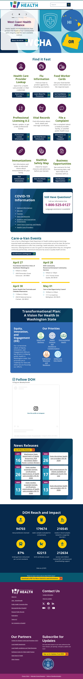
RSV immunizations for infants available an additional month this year (58, 472)
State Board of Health (17, 655)
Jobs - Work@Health (17, 600)
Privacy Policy (25, 676)
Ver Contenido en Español (18, 623)
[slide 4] (22, 18)
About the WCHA (17, 40)
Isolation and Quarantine (26, 219)
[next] (26, 14)
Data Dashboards (23, 217)
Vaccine (20, 211)
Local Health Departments (18, 644)
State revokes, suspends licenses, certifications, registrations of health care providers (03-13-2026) (30, 488)
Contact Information (48, 595)
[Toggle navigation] (41, 9)
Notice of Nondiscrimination (54, 676)
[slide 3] (19, 18)
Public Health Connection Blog (20, 604)
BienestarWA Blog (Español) (19, 608)
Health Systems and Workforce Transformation (53, 344)
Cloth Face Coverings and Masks (29, 224)
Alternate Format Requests (38, 676)
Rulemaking (15, 615)
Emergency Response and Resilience (46, 362)
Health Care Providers (25, 227)
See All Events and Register (21, 254)
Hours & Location (47, 598)
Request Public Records (18, 612)
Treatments (21, 222)
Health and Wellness (41, 341)
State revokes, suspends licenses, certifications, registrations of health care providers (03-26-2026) (30, 472)
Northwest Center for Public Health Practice (23, 652)
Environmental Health (64, 341)
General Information (24, 208)
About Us (14, 597)
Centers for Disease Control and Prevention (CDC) (25, 640)
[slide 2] (16, 18)
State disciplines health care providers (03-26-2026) (58, 458)
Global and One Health (58, 360)
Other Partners (15, 659)
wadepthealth (36, 435)
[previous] (12, 14)
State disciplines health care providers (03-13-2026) (58, 488)
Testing (20, 214)
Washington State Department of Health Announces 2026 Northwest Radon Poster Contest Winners (31, 458)
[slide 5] (25, 18)
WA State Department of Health (22, 435)
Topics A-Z (14, 619)
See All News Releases (22, 450)
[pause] (19, 14)
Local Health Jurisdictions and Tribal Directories (24, 648)
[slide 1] (13, 18)
